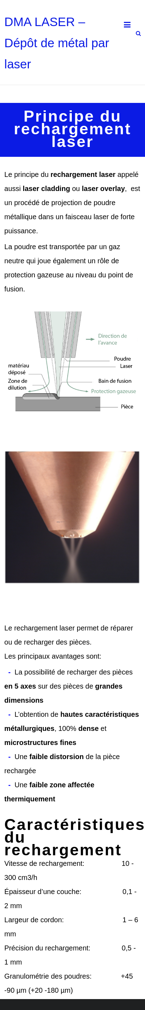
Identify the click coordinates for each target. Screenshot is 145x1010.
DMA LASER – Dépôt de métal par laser (56, 43)
